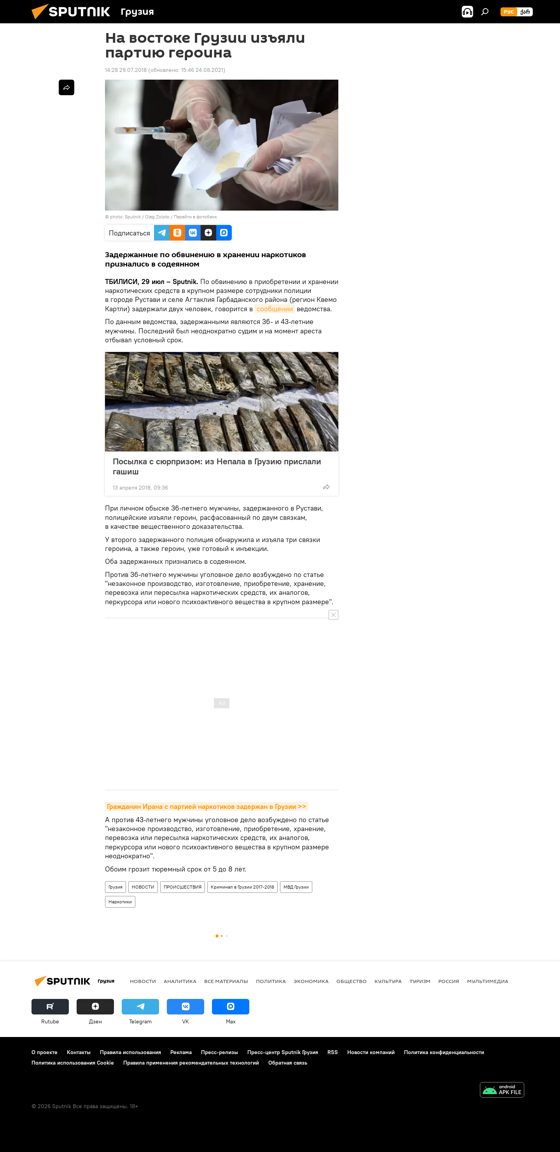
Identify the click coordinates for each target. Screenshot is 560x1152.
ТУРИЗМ (420, 981)
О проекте (45, 1052)
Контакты (79, 1052)
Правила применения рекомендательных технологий (191, 1062)
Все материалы (226, 981)
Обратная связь (287, 1062)
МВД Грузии (296, 887)
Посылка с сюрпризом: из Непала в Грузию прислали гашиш (217, 466)
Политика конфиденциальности (444, 1052)
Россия (448, 981)
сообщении (275, 308)
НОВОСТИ (143, 887)
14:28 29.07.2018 (126, 69)
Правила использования (130, 1052)
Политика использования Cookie (73, 1062)
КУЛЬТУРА (388, 981)
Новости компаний (371, 1052)
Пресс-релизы (219, 1052)
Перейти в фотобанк (195, 217)
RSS (332, 1052)
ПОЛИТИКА (271, 981)
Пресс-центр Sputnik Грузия (282, 1052)
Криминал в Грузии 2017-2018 (242, 887)
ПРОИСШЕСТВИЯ (182, 887)
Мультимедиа (487, 981)
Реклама (181, 1052)
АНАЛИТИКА (180, 981)
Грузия (115, 887)
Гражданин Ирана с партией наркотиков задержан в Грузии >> (206, 806)
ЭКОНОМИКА (311, 981)
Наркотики (120, 902)
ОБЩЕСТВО (351, 981)
